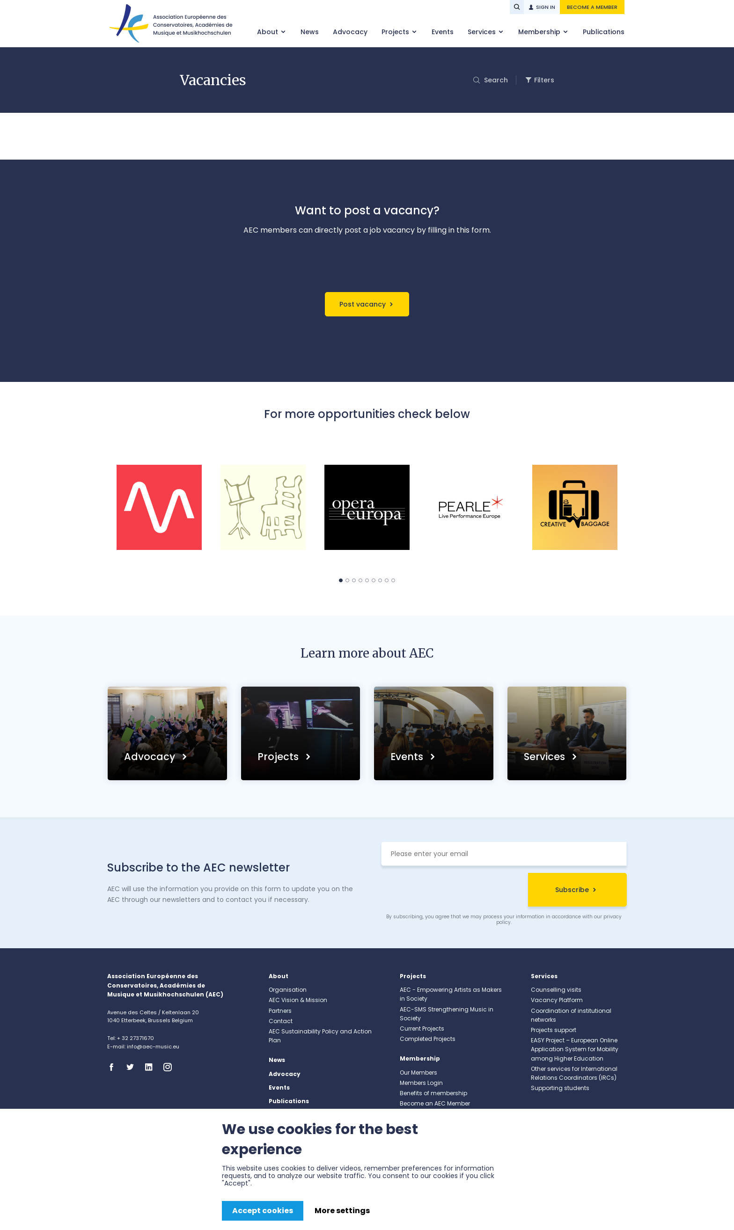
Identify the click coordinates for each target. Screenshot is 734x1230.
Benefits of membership (433, 1093)
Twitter (133, 1067)
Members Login (421, 1083)
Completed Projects (427, 1039)
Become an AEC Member (435, 1103)
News (310, 32)
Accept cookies (262, 1210)
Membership (540, 32)
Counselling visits (556, 990)
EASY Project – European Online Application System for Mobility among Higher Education (574, 1049)
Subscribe (572, 889)
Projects (396, 32)
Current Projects (422, 1028)
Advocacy (350, 32)
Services (483, 32)
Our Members (418, 1072)
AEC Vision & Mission (298, 1000)
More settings (342, 1210)
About (268, 32)
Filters (544, 80)
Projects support (553, 1030)
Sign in (545, 7)
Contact (281, 1021)
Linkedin (152, 1067)
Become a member (592, 7)
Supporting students (560, 1088)
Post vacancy (362, 304)
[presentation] (452, 891)
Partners (280, 1011)
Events (443, 32)
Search (495, 80)
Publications (603, 32)
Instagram (170, 1067)
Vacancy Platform (557, 1000)
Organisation (288, 990)
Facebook (114, 1067)
